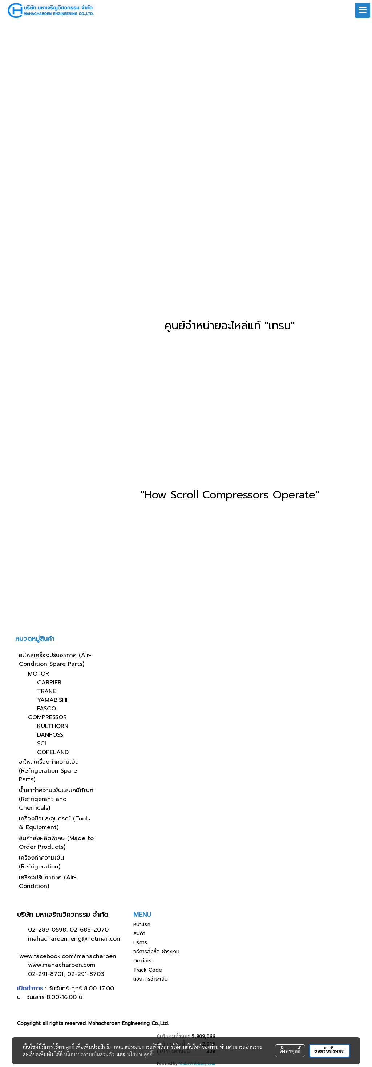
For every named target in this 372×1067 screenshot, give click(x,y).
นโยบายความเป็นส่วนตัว (89, 1054)
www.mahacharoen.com (61, 965)
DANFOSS (50, 734)
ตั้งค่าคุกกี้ (290, 1050)
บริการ (140, 942)
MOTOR (38, 673)
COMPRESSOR (47, 717)
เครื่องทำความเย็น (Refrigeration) (41, 862)
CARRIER (49, 682)
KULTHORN (52, 726)
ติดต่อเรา (143, 961)
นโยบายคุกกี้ (140, 1054)
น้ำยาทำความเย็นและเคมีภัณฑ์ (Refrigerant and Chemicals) (56, 799)
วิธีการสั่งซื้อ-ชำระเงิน (156, 952)
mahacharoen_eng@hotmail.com (75, 938)
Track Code (147, 970)
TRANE (46, 691)
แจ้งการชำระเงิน (150, 979)
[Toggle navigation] (363, 10)
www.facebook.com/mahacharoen (67, 956)
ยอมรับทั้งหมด (329, 1050)
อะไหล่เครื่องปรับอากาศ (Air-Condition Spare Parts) (55, 659)
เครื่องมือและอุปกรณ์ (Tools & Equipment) (54, 823)
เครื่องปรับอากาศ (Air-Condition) (48, 882)
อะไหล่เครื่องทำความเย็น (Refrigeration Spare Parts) (49, 771)
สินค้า (139, 933)
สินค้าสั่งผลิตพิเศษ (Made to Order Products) (56, 842)
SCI (41, 743)
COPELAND (53, 752)
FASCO (46, 708)
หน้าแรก (141, 924)
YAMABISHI (52, 700)
